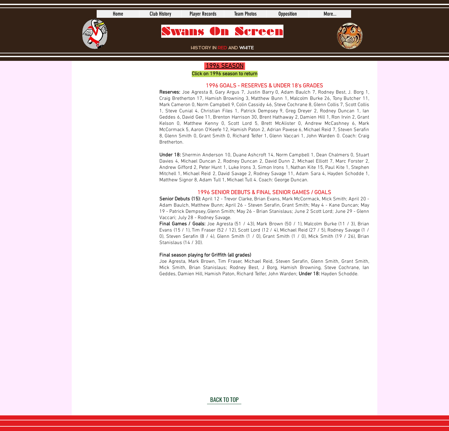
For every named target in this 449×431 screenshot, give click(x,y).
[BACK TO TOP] (224, 399)
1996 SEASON (225, 66)
